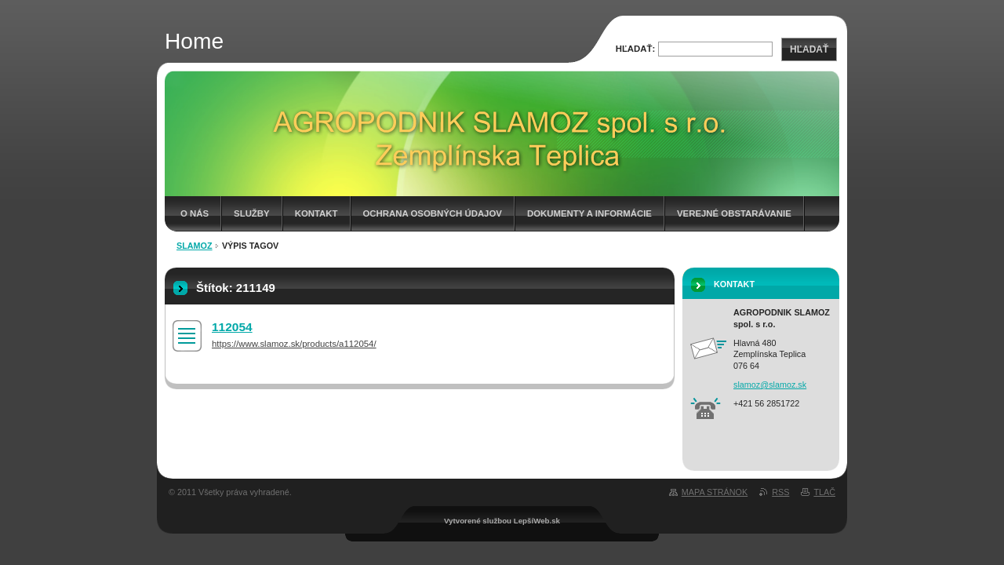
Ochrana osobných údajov (432, 213)
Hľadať (809, 49)
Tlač (824, 492)
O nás (194, 213)
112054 (232, 327)
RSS (780, 492)
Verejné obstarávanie (734, 213)
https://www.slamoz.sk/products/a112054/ (294, 343)
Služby (252, 213)
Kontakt (316, 213)
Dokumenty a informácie (589, 213)
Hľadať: (636, 48)
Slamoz (194, 245)
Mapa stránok (715, 492)
